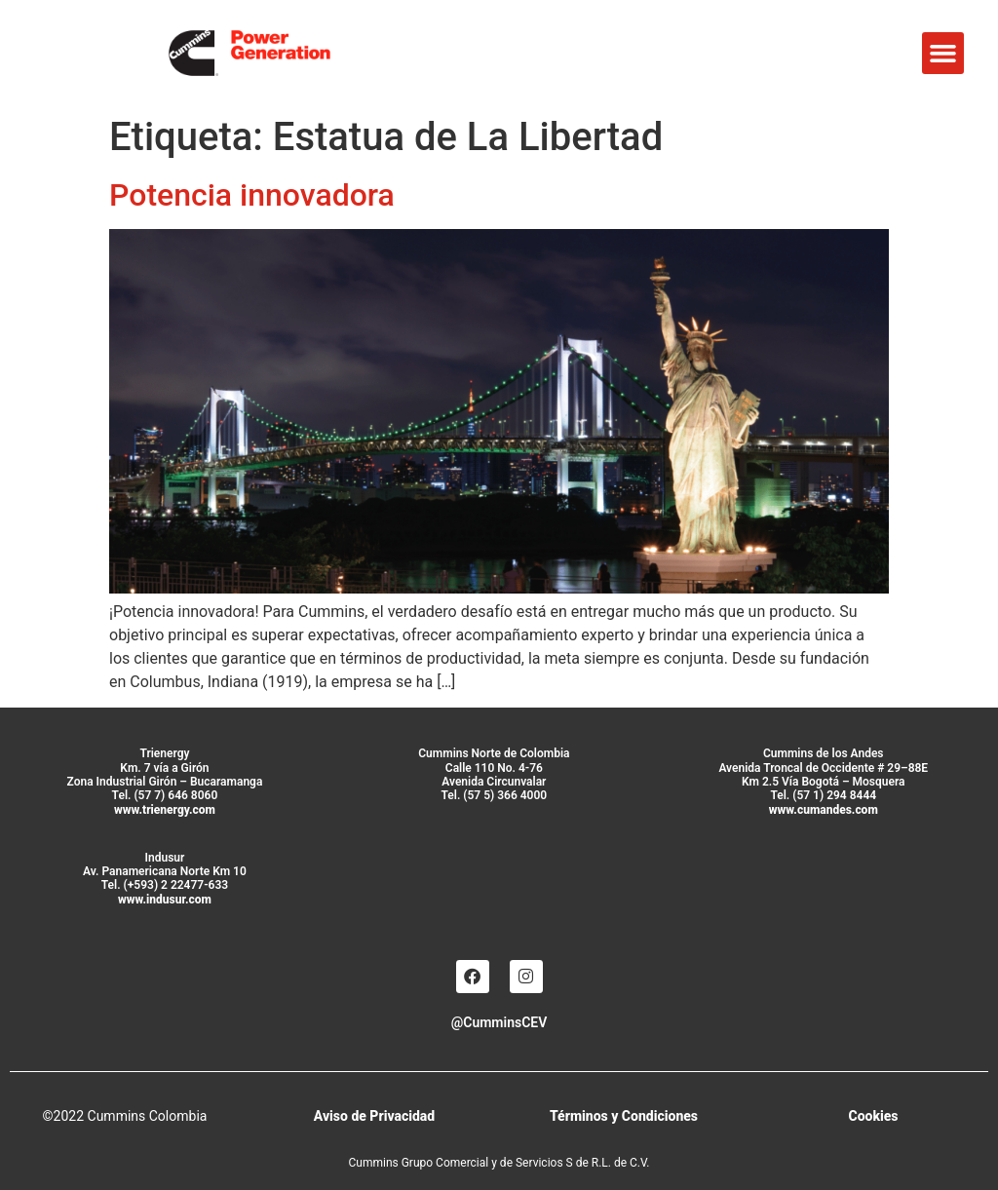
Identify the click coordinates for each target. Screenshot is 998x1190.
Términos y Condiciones (624, 1116)
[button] (943, 53)
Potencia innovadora (252, 194)
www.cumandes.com (823, 810)
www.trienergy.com (164, 810)
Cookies (873, 1116)
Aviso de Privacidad (374, 1116)
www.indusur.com (164, 899)
